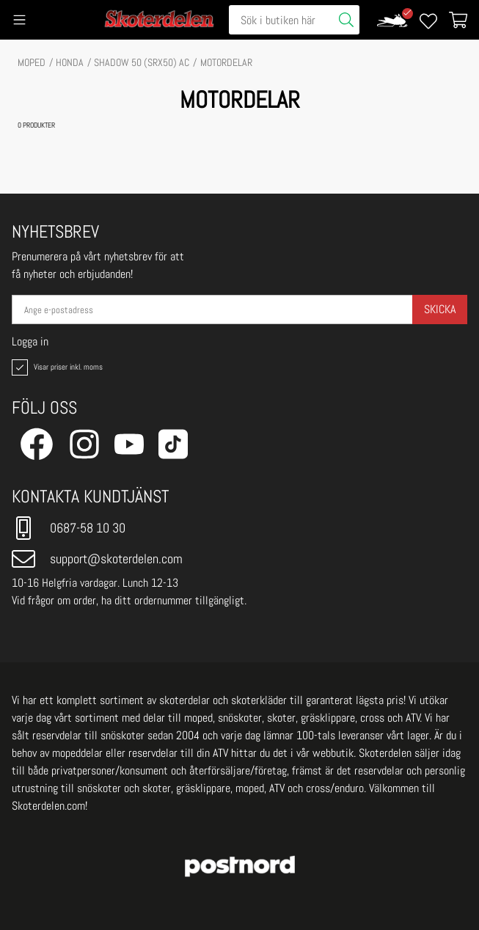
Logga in (30, 342)
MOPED (31, 62)
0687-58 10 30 (68, 528)
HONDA (70, 62)
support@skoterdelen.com (97, 559)
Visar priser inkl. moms (56, 367)
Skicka (440, 309)
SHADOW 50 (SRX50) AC (141, 62)
